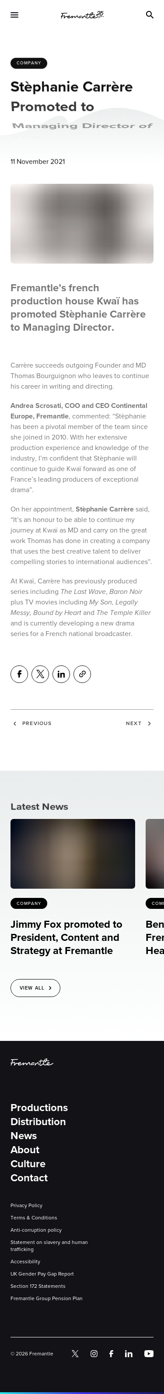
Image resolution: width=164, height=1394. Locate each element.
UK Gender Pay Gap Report (42, 1273)
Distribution (38, 1121)
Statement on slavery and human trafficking (49, 1246)
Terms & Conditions (33, 1217)
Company (29, 64)
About (24, 1149)
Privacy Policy (26, 1205)
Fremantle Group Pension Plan (46, 1298)
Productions (39, 1107)
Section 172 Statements (38, 1286)
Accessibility (25, 1261)
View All (32, 987)
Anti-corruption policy (36, 1229)
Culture (27, 1163)
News (23, 1135)
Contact (29, 1177)
